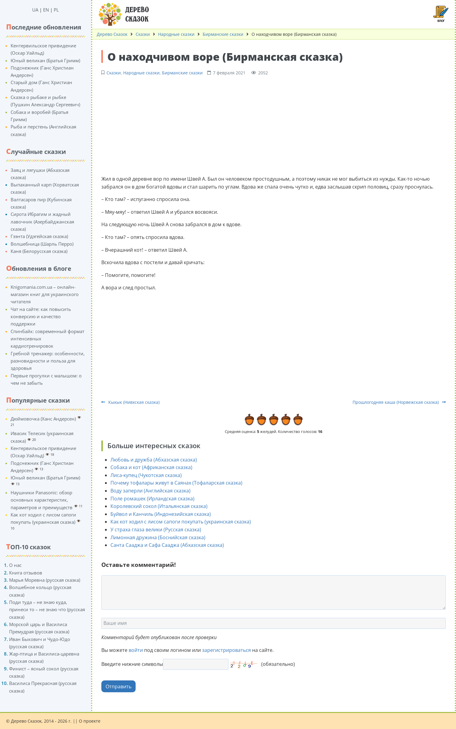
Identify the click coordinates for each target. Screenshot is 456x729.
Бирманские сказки (223, 34)
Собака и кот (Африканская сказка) (151, 467)
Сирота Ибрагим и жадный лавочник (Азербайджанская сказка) (42, 221)
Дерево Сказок (112, 34)
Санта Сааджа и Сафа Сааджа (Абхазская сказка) (167, 545)
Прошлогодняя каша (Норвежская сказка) (399, 402)
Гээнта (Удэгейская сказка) (39, 236)
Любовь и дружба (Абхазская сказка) (153, 459)
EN (46, 10)
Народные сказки (176, 34)
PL (56, 10)
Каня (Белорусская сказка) (39, 251)
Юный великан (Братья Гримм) (45, 60)
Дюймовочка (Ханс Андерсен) (43, 419)
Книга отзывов (25, 573)
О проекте (89, 721)
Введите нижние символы (132, 664)
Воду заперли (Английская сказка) (150, 490)
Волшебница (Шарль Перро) (42, 244)
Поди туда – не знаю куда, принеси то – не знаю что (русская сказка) (47, 609)
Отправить (118, 686)
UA (35, 10)
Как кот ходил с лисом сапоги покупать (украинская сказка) (180, 521)
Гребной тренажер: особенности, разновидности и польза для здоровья (48, 360)
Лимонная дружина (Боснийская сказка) (157, 537)
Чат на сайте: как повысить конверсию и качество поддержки (41, 316)
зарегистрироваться (226, 650)
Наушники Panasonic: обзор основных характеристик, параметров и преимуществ (42, 499)
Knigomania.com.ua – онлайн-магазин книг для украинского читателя (45, 294)
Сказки (143, 34)
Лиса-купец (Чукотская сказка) (146, 475)
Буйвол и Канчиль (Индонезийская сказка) (160, 514)
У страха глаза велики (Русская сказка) (155, 529)
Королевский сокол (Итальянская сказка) (159, 506)
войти (136, 650)
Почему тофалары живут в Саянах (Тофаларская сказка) (176, 482)
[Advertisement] (273, 124)
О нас (15, 565)
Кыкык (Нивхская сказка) (130, 402)
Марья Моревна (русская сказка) (44, 580)
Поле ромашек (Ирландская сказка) (152, 498)
